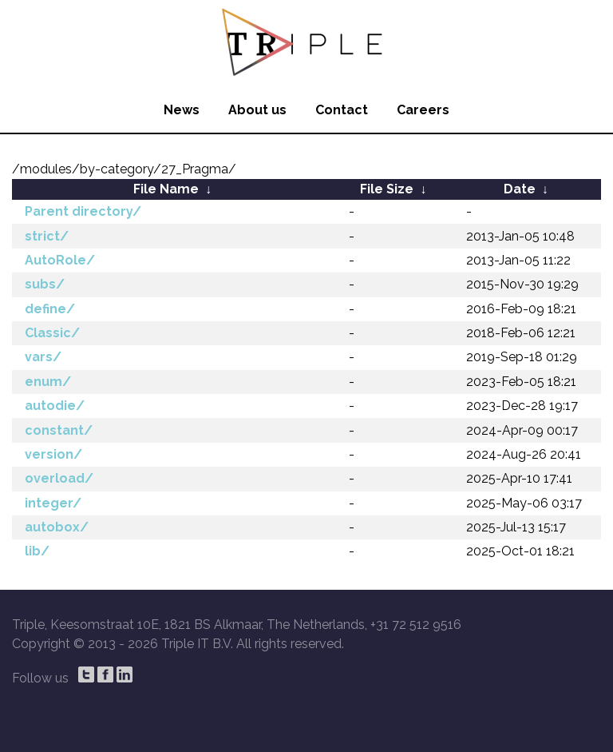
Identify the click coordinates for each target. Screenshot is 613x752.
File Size (386, 189)
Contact (341, 109)
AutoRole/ (60, 260)
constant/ (59, 430)
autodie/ (55, 405)
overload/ (59, 478)
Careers (423, 109)
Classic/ (52, 332)
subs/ (45, 284)
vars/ (43, 356)
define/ (50, 308)
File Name (166, 189)
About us (257, 109)
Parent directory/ (83, 211)
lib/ (37, 551)
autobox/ (57, 527)
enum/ (48, 381)
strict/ (47, 236)
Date (520, 189)
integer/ (53, 503)
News (182, 109)
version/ (53, 454)
